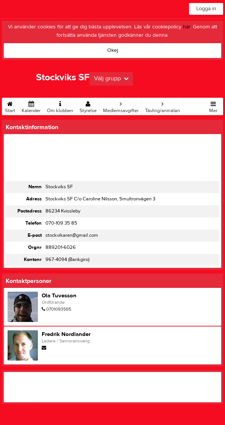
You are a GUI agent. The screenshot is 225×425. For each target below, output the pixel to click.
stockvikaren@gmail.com (71, 235)
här (186, 26)
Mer (213, 106)
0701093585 (58, 309)
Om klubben (60, 106)
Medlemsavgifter (121, 106)
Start (10, 106)
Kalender (31, 106)
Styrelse (88, 106)
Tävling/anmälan (162, 106)
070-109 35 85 (61, 223)
